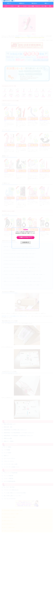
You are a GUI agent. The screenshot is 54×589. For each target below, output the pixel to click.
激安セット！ (47, 3)
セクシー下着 (44, 6)
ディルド (24, 6)
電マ (50, 6)
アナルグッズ (37, 6)
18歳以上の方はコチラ (25, 237)
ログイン (50, 0)
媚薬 (18, 6)
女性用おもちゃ (21, 3)
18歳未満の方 (25, 242)
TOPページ (9, 3)
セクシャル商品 (31, 6)
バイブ (6, 6)
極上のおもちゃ (34, 3)
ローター (12, 6)
